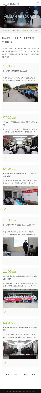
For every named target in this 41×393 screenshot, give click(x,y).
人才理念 (6, 30)
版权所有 (31, 391)
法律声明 (24, 391)
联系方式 (10, 391)
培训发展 (25, 30)
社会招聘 (15, 30)
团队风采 (34, 30)
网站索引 (17, 391)
